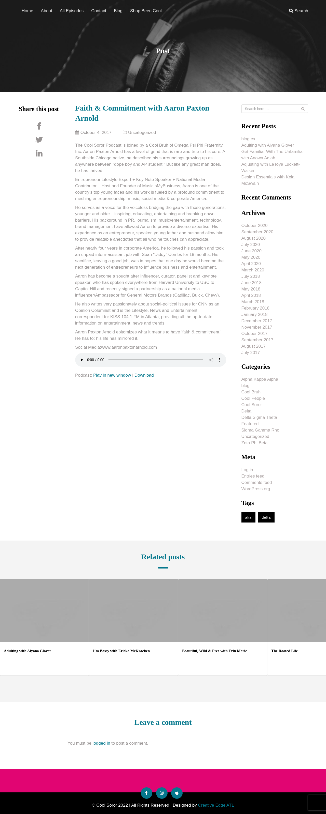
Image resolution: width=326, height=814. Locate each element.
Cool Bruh (251, 392)
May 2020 (251, 257)
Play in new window (112, 375)
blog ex (248, 138)
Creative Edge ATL (216, 805)
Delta (246, 411)
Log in (247, 469)
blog (245, 385)
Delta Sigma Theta (259, 417)
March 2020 (252, 270)
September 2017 (257, 339)
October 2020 (254, 225)
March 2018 (252, 301)
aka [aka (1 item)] (248, 517)
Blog (118, 10)
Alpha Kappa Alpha (259, 379)
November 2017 (256, 327)
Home (27, 10)
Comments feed (256, 482)
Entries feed (253, 476)
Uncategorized (142, 132)
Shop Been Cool (146, 10)
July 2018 (250, 276)
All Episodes (72, 10)
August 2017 (253, 346)
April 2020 (251, 263)
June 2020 (251, 251)
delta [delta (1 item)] (266, 517)
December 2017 (256, 320)
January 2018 (254, 314)
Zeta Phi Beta (254, 442)
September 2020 (257, 231)
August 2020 (253, 238)
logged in (101, 743)
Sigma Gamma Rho (260, 430)
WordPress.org (255, 488)
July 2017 (250, 352)
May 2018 (251, 289)
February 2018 (255, 308)
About (46, 10)
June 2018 (251, 282)
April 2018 (251, 295)
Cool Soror (251, 404)
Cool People (253, 398)
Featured (250, 423)
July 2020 (250, 244)
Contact (98, 10)
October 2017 (254, 333)
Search (298, 10)
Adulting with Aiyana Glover (267, 145)
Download (144, 375)
